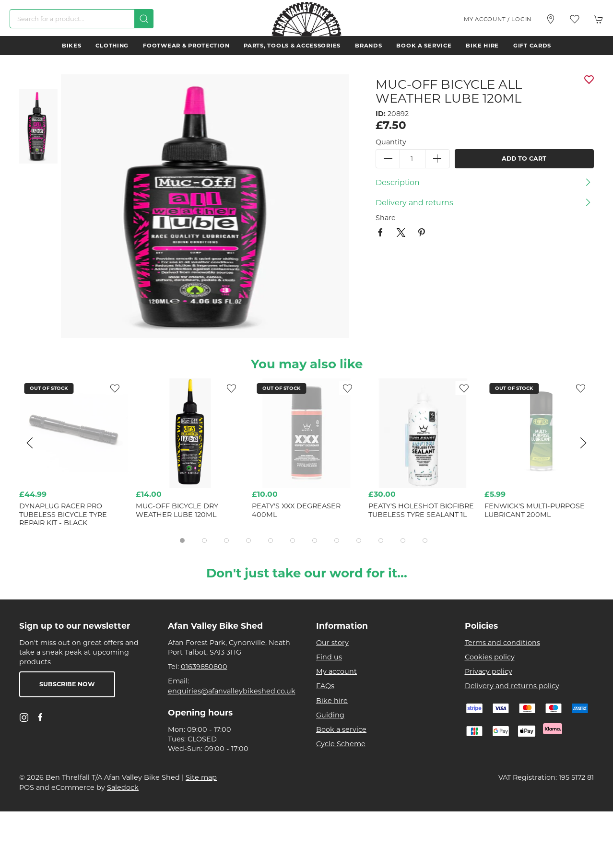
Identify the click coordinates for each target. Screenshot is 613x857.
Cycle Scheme (340, 744)
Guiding (330, 715)
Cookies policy (490, 657)
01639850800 (204, 666)
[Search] (81, 18)
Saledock (123, 787)
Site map (201, 777)
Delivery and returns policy (512, 685)
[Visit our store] (550, 19)
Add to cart (524, 158)
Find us (329, 657)
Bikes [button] (72, 45)
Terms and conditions (502, 642)
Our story (332, 642)
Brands (368, 45)
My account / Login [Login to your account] (497, 19)
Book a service (423, 45)
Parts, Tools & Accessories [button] (292, 45)
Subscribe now (67, 684)
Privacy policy (488, 671)
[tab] (182, 540)
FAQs (325, 685)
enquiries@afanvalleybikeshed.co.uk (231, 691)
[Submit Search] (143, 18)
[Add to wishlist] (347, 388)
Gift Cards (532, 45)
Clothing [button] (112, 45)
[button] (574, 19)
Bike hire (482, 45)
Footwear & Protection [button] (186, 45)
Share (386, 217)
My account (336, 671)
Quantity (391, 142)
